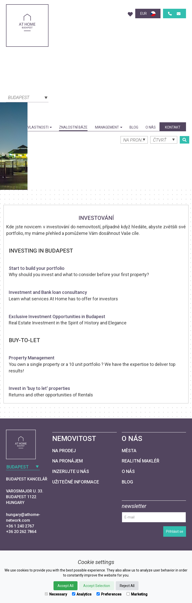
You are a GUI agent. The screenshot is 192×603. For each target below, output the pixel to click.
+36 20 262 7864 (21, 531)
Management (108, 127)
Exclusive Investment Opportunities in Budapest (57, 316)
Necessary (56, 594)
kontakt (172, 127)
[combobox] (27, 97)
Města (129, 450)
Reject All (127, 586)
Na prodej (64, 450)
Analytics (82, 594)
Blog (134, 127)
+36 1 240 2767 (20, 526)
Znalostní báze (73, 127)
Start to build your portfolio (36, 268)
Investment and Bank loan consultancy (48, 292)
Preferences (109, 594)
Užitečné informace (75, 481)
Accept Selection (96, 586)
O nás (151, 127)
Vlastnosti (40, 127)
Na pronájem (67, 460)
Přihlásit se (174, 531)
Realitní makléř (140, 460)
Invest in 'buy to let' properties (39, 388)
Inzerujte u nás (70, 471)
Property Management (31, 357)
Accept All (66, 586)
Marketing (137, 594)
